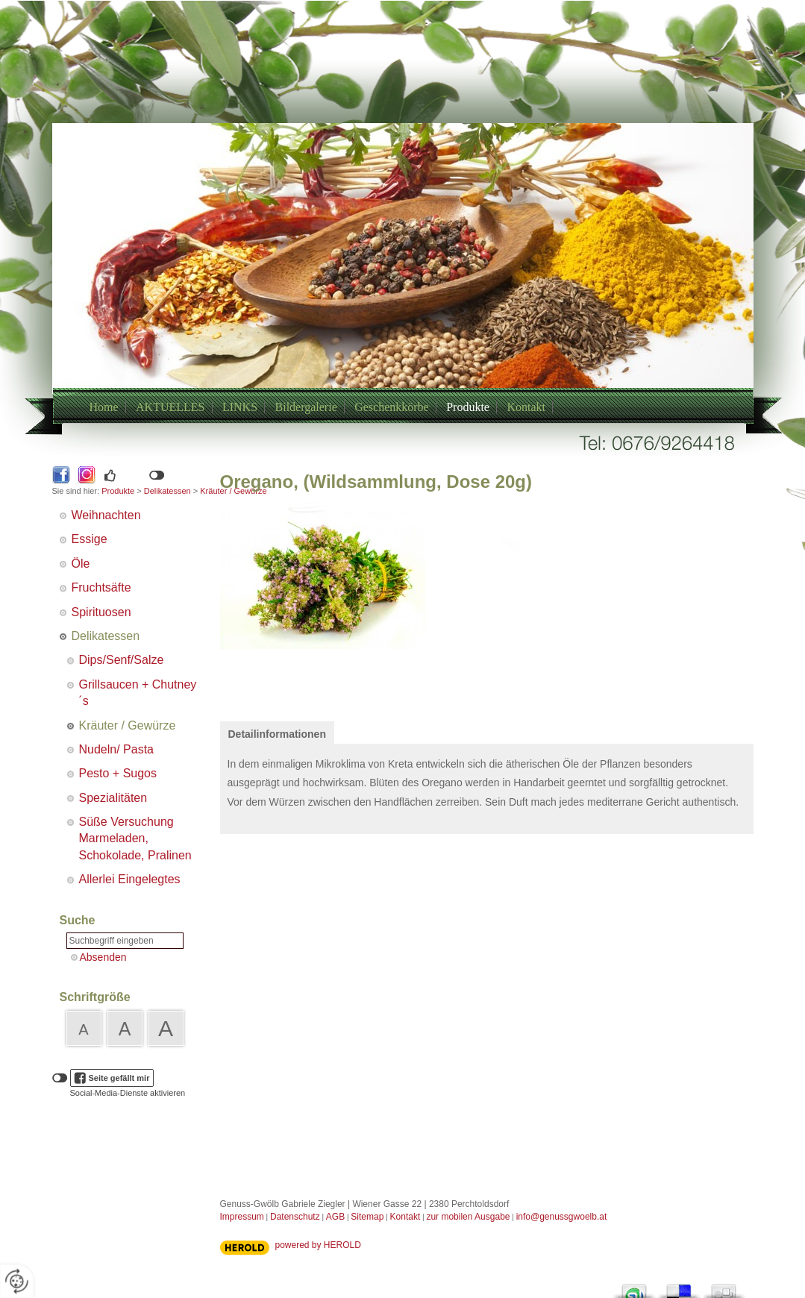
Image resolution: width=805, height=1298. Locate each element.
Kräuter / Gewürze (127, 725)
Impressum (242, 1216)
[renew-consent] (17, 1281)
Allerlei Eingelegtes (130, 879)
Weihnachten (106, 515)
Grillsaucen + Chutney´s (138, 692)
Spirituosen (101, 612)
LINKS (239, 407)
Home (104, 407)
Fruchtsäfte (101, 587)
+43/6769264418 (385, 292)
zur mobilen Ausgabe (468, 1216)
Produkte (467, 407)
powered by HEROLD (318, 1245)
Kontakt (526, 407)
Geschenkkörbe (391, 407)
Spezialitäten (113, 797)
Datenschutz (295, 1216)
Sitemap (367, 1216)
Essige (89, 539)
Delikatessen (167, 490)
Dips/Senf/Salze (121, 659)
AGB (335, 1216)
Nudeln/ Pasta (116, 749)
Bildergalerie (306, 407)
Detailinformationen (277, 734)
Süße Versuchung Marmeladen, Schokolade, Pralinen (135, 838)
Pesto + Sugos (118, 773)
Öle (81, 563)
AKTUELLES (170, 407)
